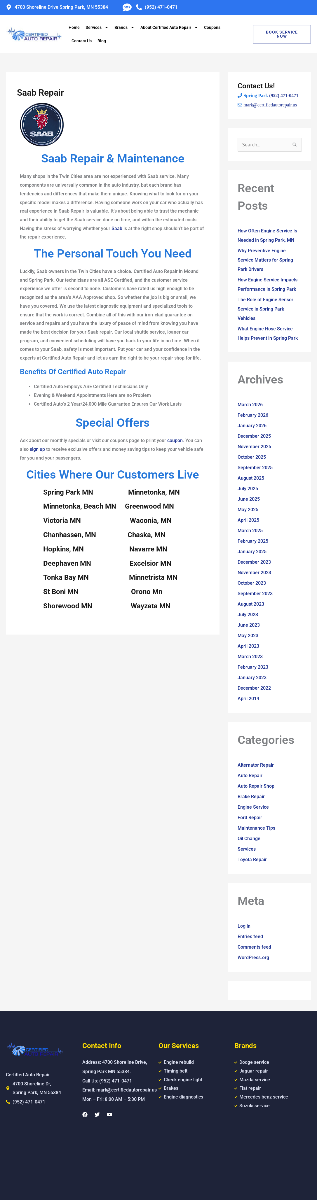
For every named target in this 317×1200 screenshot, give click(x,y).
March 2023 (250, 656)
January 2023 (252, 677)
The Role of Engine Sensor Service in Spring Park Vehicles (265, 309)
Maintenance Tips (256, 828)
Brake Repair (251, 796)
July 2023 (248, 614)
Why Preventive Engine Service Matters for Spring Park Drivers (265, 260)
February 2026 (253, 415)
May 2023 (248, 635)
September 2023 (255, 593)
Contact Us (82, 40)
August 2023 (251, 604)
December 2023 (254, 562)
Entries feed (250, 936)
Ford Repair (250, 817)
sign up (37, 449)
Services (97, 27)
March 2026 (250, 404)
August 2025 (251, 478)
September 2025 (255, 467)
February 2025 (253, 541)
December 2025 (254, 436)
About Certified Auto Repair (169, 27)
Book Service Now (282, 34)
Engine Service (253, 807)
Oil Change (249, 838)
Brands (124, 27)
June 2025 (249, 499)
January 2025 (252, 551)
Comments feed (254, 947)
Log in (244, 926)
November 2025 (254, 446)
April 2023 (248, 646)
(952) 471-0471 (283, 95)
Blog (101, 40)
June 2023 (249, 625)
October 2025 (252, 457)
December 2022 (254, 688)
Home (74, 27)
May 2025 (248, 509)
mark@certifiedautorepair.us (270, 104)
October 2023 (252, 583)
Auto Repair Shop (256, 786)
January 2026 (252, 425)
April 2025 (248, 520)
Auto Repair (250, 775)
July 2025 (248, 488)
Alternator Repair (256, 765)
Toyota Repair (252, 859)
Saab (117, 228)
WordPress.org (253, 957)
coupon (175, 440)
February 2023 (253, 667)
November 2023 (254, 572)
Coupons (212, 27)
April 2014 (248, 698)
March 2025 (250, 530)
